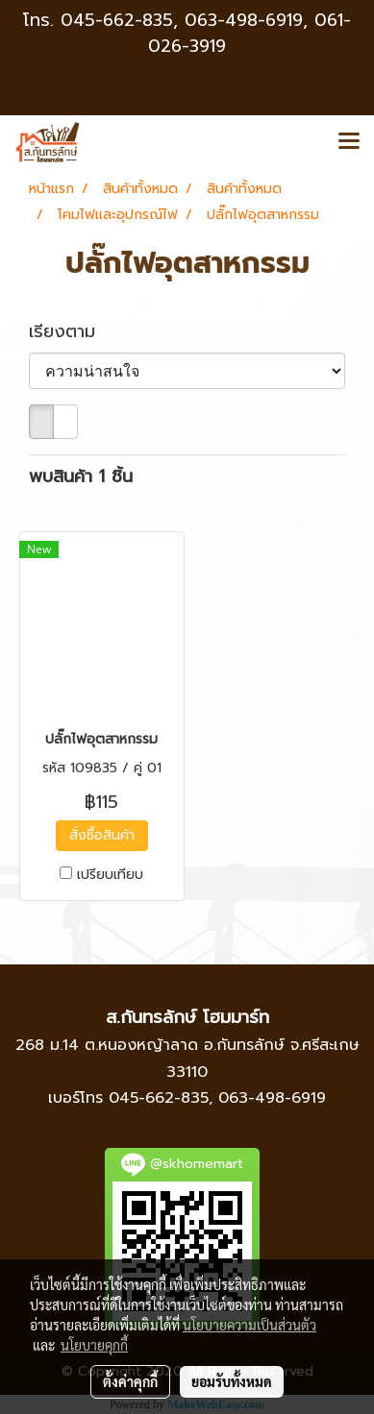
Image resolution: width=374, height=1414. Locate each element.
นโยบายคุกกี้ (94, 1344)
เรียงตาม (72, 332)
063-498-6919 (272, 1097)
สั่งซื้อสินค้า (102, 835)
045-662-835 (117, 20)
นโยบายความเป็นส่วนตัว (249, 1324)
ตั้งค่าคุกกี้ (130, 1381)
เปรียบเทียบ (110, 875)
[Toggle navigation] (349, 142)
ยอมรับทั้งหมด (231, 1381)
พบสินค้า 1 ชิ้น (81, 477)
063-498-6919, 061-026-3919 (249, 33)
